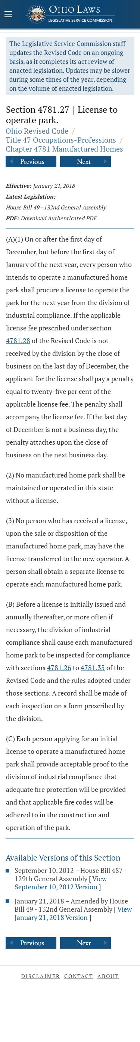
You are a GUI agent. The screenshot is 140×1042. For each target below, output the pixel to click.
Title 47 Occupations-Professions (61, 140)
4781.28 (18, 340)
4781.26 (59, 667)
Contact (78, 976)
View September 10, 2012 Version (61, 882)
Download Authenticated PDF (58, 218)
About (108, 976)
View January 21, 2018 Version (73, 913)
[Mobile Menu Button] (8, 15)
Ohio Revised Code (37, 131)
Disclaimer (40, 976)
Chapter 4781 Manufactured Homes (64, 149)
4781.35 (93, 667)
